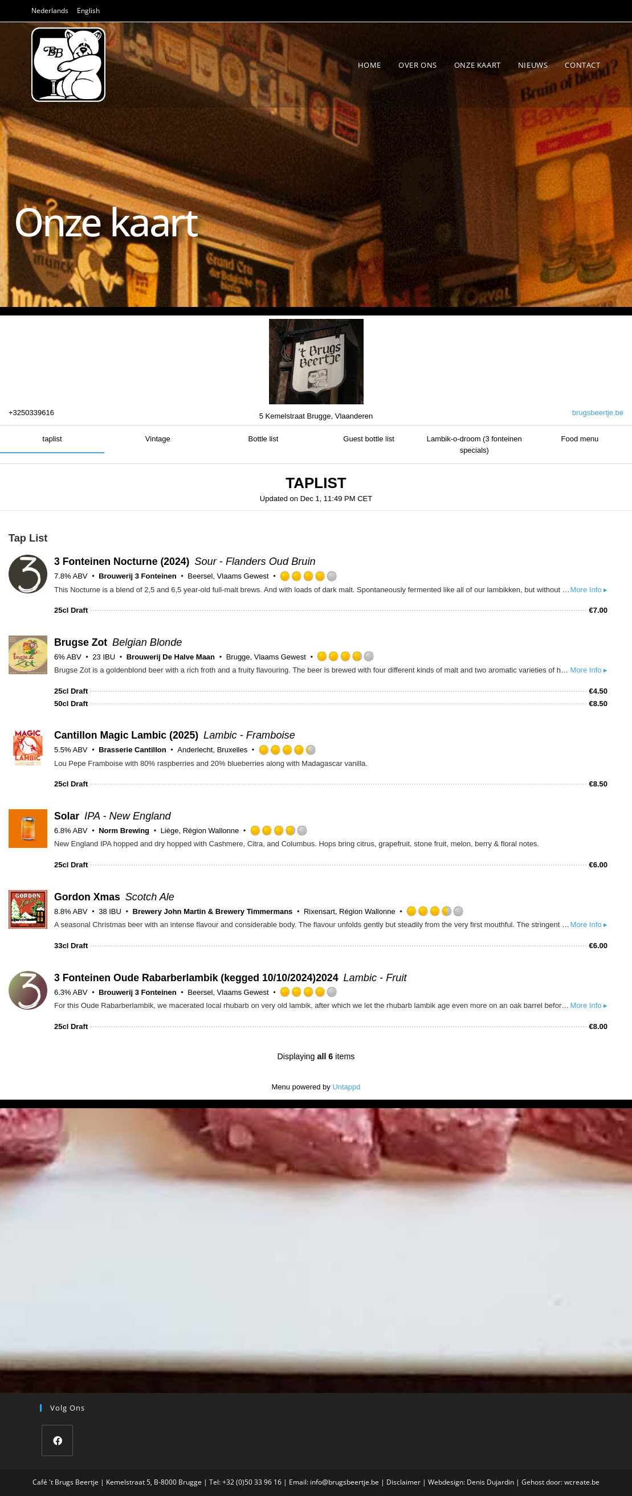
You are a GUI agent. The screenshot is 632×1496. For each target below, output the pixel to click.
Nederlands (49, 10)
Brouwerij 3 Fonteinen (138, 576)
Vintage (157, 439)
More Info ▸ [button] (589, 589)
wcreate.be (582, 1482)
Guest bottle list (368, 439)
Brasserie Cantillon (132, 749)
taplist (52, 439)
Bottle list (263, 439)
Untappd (346, 1087)
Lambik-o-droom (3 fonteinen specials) (474, 444)
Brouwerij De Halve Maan (171, 657)
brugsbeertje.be (597, 412)
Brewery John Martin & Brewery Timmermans (213, 911)
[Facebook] (57, 1440)
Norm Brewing (124, 830)
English (88, 10)
